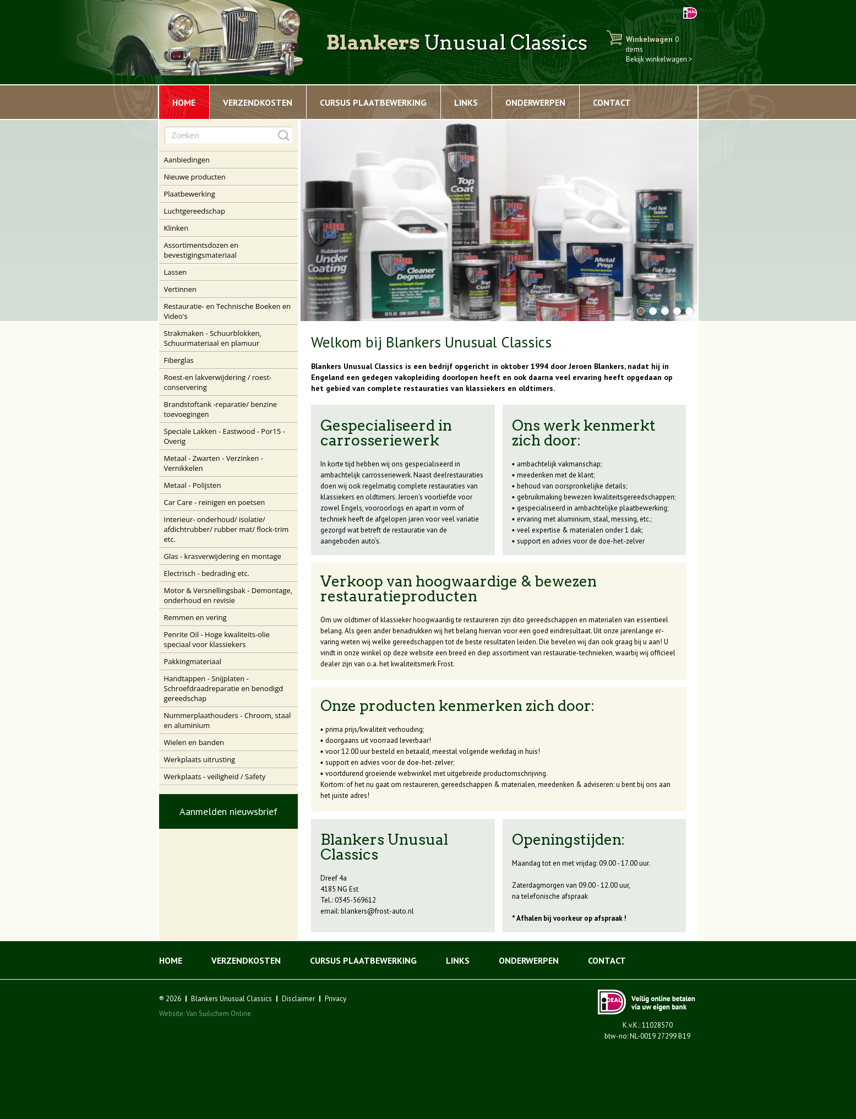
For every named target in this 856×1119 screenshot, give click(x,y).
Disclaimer (298, 998)
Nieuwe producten (195, 177)
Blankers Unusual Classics (231, 998)
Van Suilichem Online (218, 1013)
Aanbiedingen (187, 160)
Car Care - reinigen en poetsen (214, 502)
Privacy (335, 998)
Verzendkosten (257, 102)
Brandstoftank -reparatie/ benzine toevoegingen (220, 409)
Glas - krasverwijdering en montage (222, 556)
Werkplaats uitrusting (200, 759)
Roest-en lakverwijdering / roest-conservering (218, 382)
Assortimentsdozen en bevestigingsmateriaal (201, 250)
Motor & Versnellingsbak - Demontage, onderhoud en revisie (228, 595)
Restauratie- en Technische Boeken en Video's (227, 311)
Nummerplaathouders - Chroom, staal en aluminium (227, 720)
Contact (612, 102)
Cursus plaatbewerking (373, 102)
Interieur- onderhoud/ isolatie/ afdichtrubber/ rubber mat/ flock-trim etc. (226, 529)
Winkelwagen (652, 44)
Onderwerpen (535, 102)
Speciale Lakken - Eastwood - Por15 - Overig (224, 436)
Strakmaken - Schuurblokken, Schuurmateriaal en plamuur (212, 338)
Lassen (175, 272)
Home (183, 102)
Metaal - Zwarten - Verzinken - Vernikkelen (214, 463)
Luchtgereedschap (194, 211)
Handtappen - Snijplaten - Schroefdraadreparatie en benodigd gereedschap (223, 688)
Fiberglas (179, 360)
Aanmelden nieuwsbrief (228, 811)
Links (466, 102)
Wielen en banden (194, 742)
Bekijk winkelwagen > (659, 59)
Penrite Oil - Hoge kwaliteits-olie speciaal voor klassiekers (217, 639)
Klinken (176, 228)
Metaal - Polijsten (192, 485)
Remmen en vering (195, 617)
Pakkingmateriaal (193, 661)
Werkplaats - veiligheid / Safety (215, 776)
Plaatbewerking (189, 194)
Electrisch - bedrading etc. (207, 573)
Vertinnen (180, 289)
